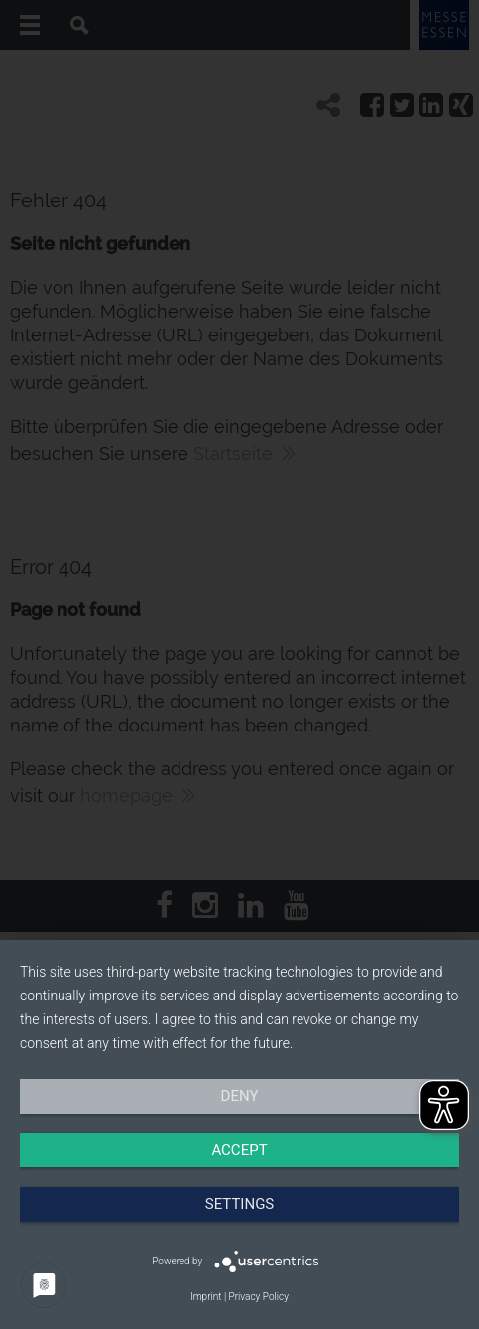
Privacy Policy (259, 1296)
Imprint (205, 1296)
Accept (239, 1150)
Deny (240, 1096)
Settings (240, 1204)
